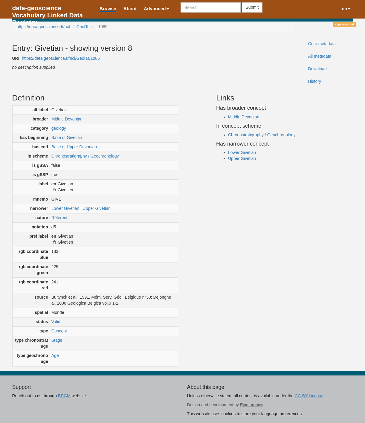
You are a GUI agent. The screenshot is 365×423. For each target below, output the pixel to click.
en (346, 8)
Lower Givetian (65, 208)
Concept (59, 331)
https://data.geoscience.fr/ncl (43, 26)
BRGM (64, 395)
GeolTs (82, 26)
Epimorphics (251, 404)
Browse (108, 8)
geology (58, 128)
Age (55, 355)
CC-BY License (309, 395)
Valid (55, 321)
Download (317, 68)
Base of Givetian (66, 137)
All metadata (319, 56)
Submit (252, 7)
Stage (56, 340)
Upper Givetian (97, 208)
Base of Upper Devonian (74, 146)
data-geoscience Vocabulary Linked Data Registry (47, 9)
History (314, 81)
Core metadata (322, 43)
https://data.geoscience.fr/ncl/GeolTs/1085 (61, 58)
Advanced (156, 8)
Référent (59, 217)
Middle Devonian (67, 119)
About (130, 8)
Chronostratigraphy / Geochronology (85, 156)
